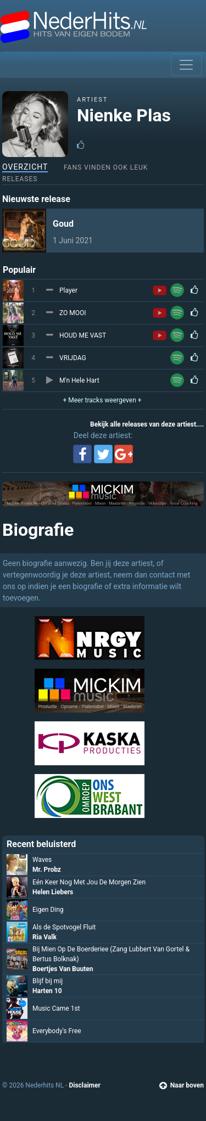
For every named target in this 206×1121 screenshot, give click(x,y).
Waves (42, 860)
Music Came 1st (56, 1008)
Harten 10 (47, 991)
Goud (63, 223)
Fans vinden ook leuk (106, 167)
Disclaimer (84, 1085)
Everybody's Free (56, 1031)
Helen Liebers (52, 892)
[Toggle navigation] (186, 65)
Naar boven (181, 1085)
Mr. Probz (46, 869)
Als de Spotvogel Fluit (64, 927)
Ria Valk (44, 937)
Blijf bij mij (47, 981)
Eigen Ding (48, 909)
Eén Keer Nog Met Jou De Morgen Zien (89, 882)
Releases (19, 179)
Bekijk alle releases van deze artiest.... (147, 424)
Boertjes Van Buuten (62, 969)
